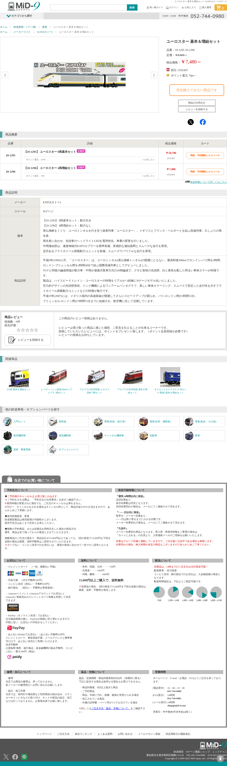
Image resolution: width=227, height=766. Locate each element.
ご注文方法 (63, 734)
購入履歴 (204, 8)
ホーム (3, 27)
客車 (44, 27)
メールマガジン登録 (149, 734)
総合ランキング (83, 734)
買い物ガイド (154, 8)
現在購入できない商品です (196, 90)
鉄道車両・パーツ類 (25, 27)
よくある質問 (105, 734)
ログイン (172, 8)
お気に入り (188, 8)
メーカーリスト (22, 31)
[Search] (88, 7)
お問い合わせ (125, 734)
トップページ (44, 734)
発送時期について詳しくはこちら (208, 182)
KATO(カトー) (45, 31)
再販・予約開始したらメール (205, 155)
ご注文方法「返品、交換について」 (111, 708)
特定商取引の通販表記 (178, 734)
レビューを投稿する (31, 339)
